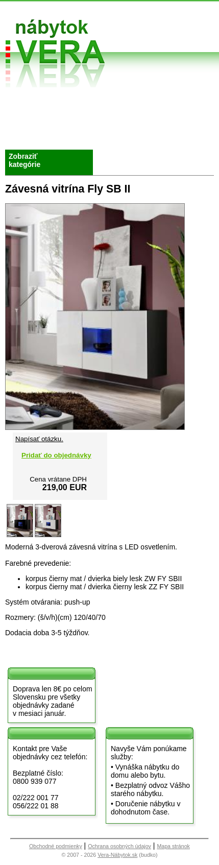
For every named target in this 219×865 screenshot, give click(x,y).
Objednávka (95, 133)
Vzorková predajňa (152, 105)
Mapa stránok (173, 846)
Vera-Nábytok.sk (117, 855)
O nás (21, 113)
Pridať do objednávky (56, 455)
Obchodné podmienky (92, 105)
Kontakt (152, 121)
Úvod (20, 101)
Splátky (88, 121)
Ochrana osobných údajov (119, 846)
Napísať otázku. (39, 439)
